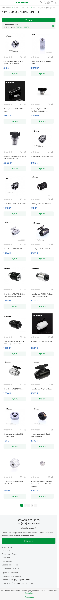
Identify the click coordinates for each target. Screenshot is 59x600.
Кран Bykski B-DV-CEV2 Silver (14, 249)
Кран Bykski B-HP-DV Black (41, 204)
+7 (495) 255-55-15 (29, 520)
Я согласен (29, 597)
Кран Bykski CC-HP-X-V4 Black (15, 204)
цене (12, 27)
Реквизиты (6, 551)
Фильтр (28, 20)
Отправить (28, 541)
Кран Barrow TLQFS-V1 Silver (14, 389)
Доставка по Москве (10, 565)
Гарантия (6, 558)
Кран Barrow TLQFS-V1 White (41, 341)
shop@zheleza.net (28, 528)
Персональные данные (12, 576)
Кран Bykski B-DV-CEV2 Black (42, 249)
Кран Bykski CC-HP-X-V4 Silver (42, 156)
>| (35, 505)
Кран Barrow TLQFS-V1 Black (41, 389)
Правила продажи (10, 573)
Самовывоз (7, 561)
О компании (7, 547)
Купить (15, 74)
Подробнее (29, 593)
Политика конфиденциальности (16, 580)
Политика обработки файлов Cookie (17, 583)
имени (6, 27)
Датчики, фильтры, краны (44, 8)
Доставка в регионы (10, 568)
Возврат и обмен (9, 554)
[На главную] (22, 2)
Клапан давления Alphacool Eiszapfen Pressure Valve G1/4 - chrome (42, 484)
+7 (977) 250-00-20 (28, 523)
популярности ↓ (23, 27)
